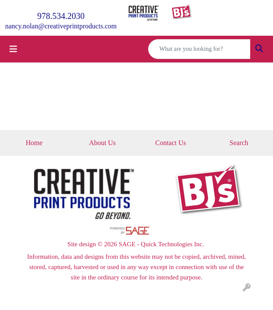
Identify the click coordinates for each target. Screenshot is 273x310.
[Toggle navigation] (13, 49)
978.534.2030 (60, 16)
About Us (102, 142)
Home (34, 142)
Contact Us (170, 142)
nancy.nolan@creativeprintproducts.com (61, 26)
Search (239, 142)
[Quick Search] (199, 49)
